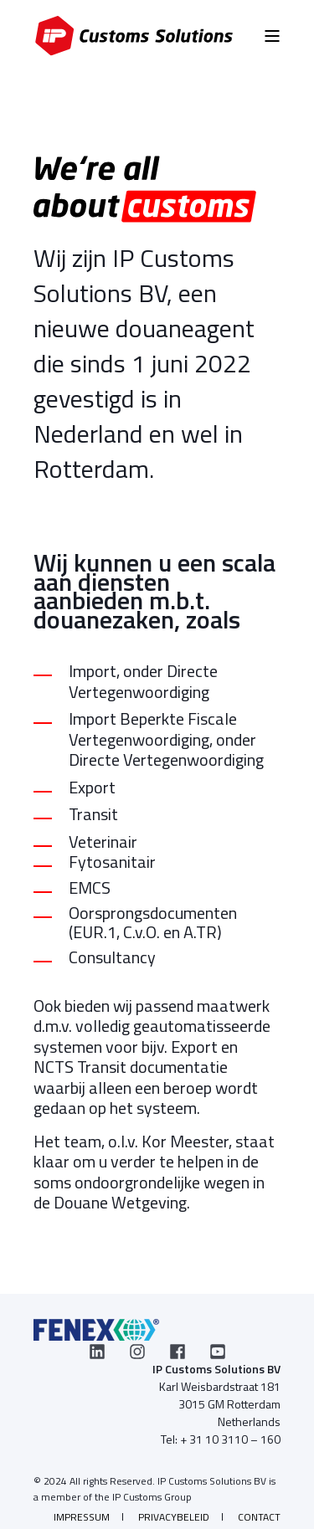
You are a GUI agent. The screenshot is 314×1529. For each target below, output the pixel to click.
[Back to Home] (133, 35)
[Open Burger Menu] (272, 36)
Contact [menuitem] (259, 1517)
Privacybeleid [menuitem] (173, 1517)
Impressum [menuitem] (82, 1517)
